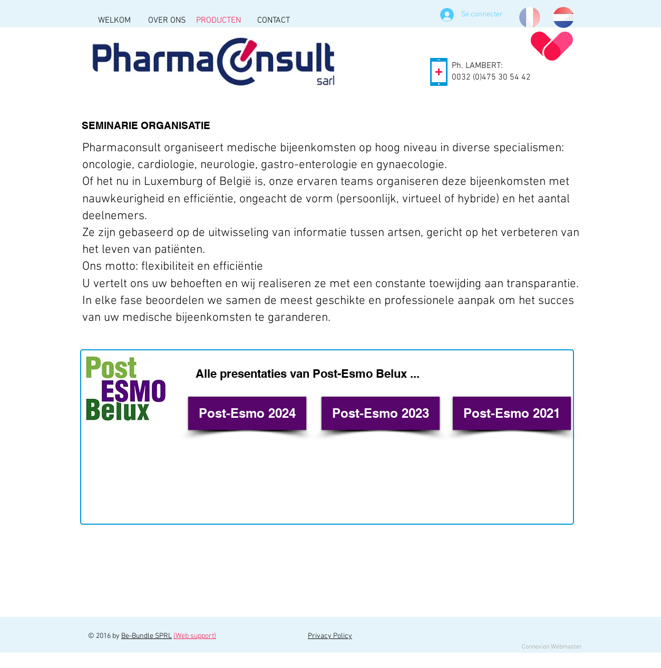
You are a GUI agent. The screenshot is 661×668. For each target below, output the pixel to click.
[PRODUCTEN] (218, 20)
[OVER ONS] (167, 20)
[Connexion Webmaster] (551, 647)
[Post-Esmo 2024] (247, 413)
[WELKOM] (114, 20)
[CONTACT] (273, 20)
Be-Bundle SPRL (146, 636)
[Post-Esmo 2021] (512, 413)
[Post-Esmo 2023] (381, 413)
